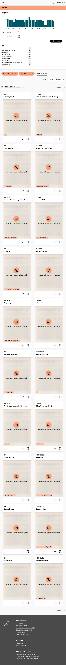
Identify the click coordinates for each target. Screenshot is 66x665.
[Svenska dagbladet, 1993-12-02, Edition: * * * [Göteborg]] (49, 578)
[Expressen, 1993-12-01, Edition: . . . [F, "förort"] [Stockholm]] (17, 269)
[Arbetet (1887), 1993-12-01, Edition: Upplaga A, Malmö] (49, 217)
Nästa (61, 87)
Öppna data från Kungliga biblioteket (28, 656)
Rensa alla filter (42, 73)
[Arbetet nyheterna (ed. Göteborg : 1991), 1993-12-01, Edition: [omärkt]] (49, 114)
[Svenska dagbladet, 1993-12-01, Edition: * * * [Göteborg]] (17, 372)
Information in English (23, 634)
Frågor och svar (21, 645)
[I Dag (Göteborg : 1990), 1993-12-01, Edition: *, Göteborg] (17, 166)
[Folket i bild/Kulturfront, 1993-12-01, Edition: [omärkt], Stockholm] (49, 166)
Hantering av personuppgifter (25, 628)
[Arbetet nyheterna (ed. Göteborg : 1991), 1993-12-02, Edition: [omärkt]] (17, 423)
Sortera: (45, 79)
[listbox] (16, 56)
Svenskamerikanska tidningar (25, 654)
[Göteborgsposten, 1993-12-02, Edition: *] (49, 372)
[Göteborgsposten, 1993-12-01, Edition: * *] (17, 114)
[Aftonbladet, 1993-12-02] (17, 578)
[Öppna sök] (53, 3)
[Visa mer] (23, 139)
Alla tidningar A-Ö (21, 626)
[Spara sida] (28, 139)
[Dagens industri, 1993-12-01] (49, 269)
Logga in (60, 3)
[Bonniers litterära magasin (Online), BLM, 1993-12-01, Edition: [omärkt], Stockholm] (17, 217)
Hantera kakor (20, 632)
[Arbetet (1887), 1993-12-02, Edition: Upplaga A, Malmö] (17, 475)
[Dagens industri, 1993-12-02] (17, 526)
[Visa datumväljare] (19, 32)
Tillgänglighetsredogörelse (24, 630)
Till (2, 36)
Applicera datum (55, 41)
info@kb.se (19, 643)
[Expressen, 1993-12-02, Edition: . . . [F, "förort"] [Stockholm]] (49, 475)
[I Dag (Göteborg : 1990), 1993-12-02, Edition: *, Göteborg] (49, 423)
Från (2, 32)
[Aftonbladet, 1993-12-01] (49, 320)
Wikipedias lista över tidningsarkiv (27, 659)
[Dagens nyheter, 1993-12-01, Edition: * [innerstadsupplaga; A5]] (17, 320)
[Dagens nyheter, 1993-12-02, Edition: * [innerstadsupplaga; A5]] (49, 526)
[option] (16, 48)
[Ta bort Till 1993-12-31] (32, 73)
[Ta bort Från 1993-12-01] (15, 73)
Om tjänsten (20, 623)
